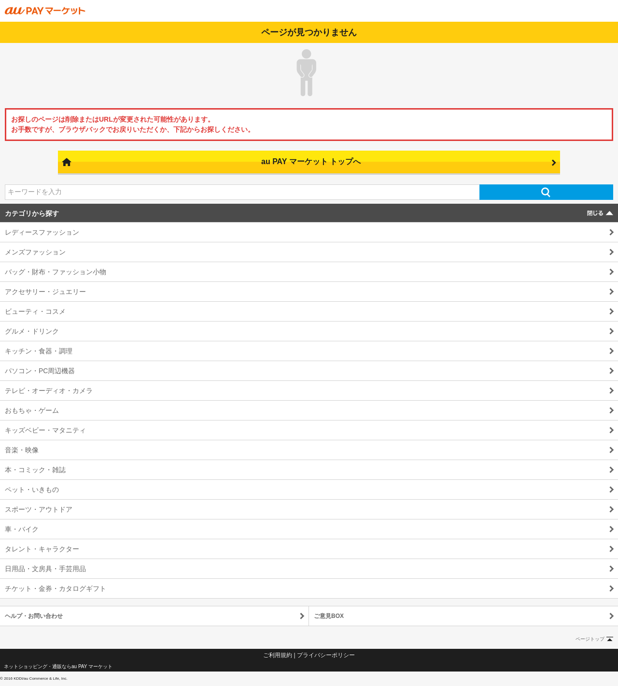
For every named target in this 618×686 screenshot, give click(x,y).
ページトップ (590, 639)
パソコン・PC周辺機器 (40, 371)
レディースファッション (42, 232)
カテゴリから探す (32, 213)
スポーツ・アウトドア (38, 509)
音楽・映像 (22, 450)
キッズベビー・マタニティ (45, 430)
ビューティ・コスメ (35, 311)
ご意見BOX (329, 616)
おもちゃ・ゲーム (32, 410)
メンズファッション (35, 252)
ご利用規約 (277, 655)
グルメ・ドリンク (32, 331)
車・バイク (22, 529)
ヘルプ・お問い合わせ (34, 616)
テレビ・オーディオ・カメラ (49, 390)
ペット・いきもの (32, 489)
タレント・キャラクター (42, 549)
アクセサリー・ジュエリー (45, 291)
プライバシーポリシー (326, 655)
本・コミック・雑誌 (35, 470)
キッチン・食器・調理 (38, 351)
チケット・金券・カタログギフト (55, 588)
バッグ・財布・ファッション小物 (55, 272)
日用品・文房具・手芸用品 (45, 569)
